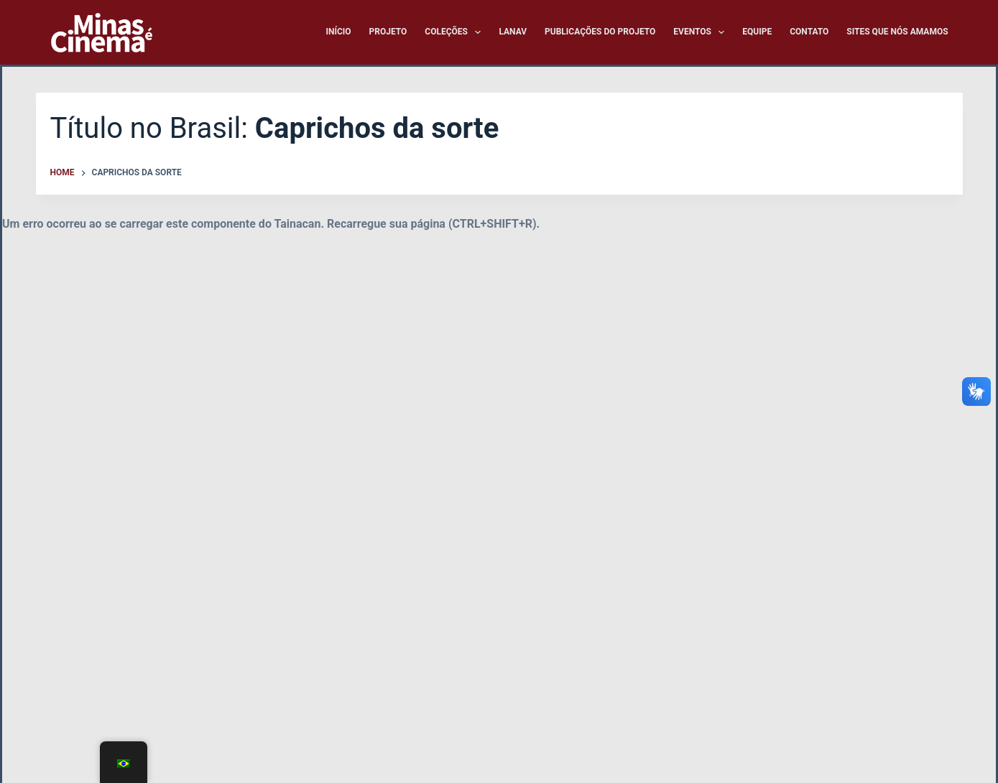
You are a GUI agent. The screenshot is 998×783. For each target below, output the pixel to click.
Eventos (701, 32)
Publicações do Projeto (600, 32)
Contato (809, 32)
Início (338, 32)
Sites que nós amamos (897, 32)
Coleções (455, 32)
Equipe (757, 32)
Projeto (388, 32)
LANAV (513, 32)
